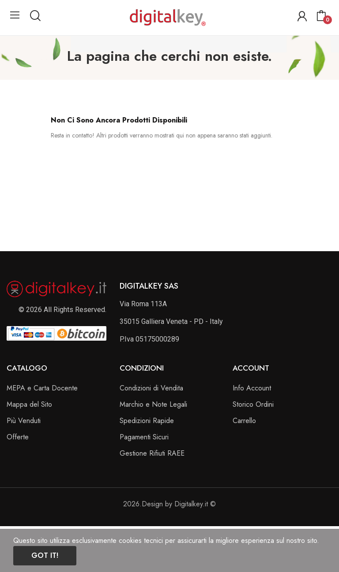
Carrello (244, 421)
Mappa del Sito (29, 404)
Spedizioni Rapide (147, 421)
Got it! (44, 555)
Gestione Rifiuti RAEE (152, 453)
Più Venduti (24, 421)
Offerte (18, 437)
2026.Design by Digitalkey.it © (169, 504)
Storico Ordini (253, 404)
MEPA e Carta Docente (42, 388)
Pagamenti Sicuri (144, 437)
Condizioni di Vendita (151, 388)
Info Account (252, 388)
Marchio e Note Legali (153, 404)
